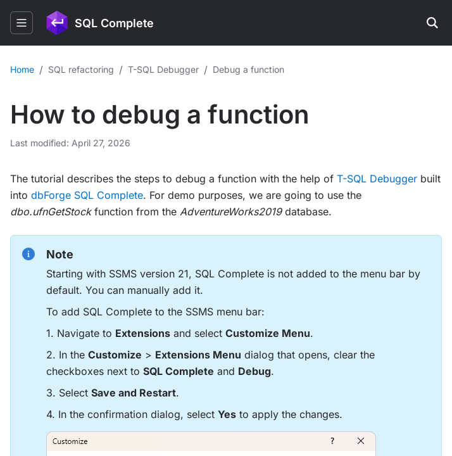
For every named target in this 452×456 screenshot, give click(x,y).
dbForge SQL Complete (87, 195)
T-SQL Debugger (377, 178)
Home (22, 69)
